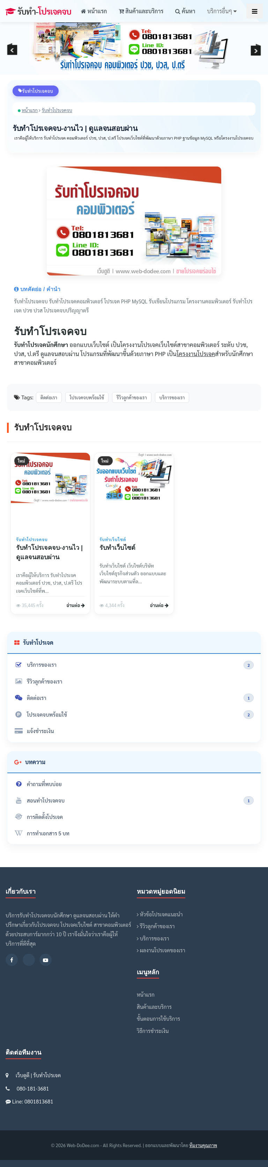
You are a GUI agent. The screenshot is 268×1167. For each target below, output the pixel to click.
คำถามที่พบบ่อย (38, 784)
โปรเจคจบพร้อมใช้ (134, 714)
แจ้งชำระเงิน (34, 730)
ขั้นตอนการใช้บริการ (158, 1018)
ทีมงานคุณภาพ (203, 1145)
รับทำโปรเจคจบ (57, 110)
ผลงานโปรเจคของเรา (161, 950)
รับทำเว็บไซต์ (117, 547)
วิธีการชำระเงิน (153, 1030)
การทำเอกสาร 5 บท (41, 833)
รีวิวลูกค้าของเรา (38, 681)
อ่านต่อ (75, 605)
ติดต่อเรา (134, 698)
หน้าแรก (94, 11)
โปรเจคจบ (38, 11)
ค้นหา (185, 11)
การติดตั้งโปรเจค (38, 816)
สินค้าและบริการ (141, 11)
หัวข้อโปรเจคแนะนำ (160, 914)
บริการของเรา (134, 665)
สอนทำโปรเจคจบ (134, 800)
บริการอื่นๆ (222, 11)
